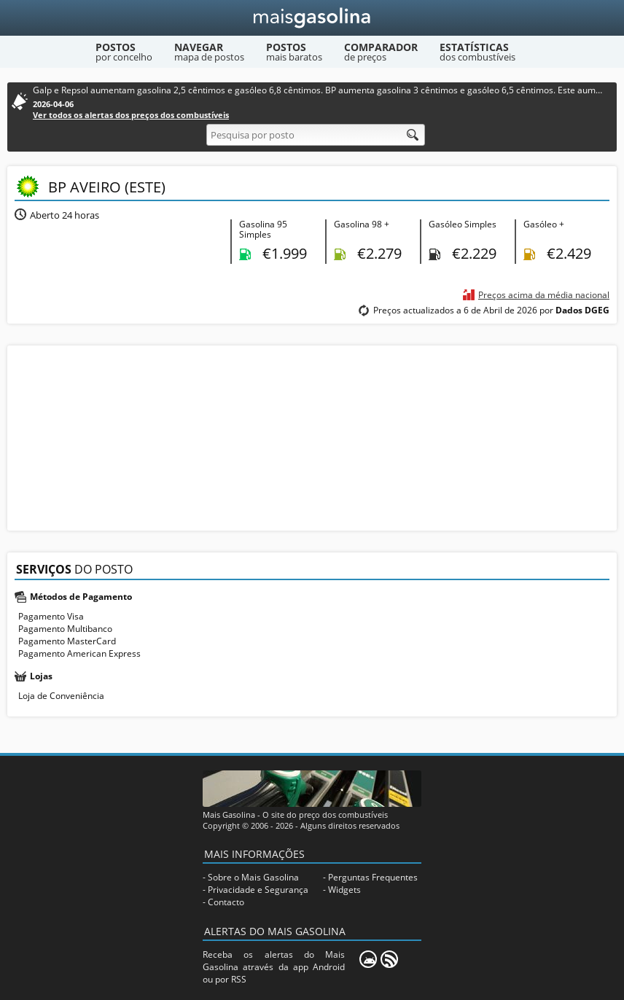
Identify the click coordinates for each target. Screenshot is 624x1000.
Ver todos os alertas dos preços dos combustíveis (131, 114)
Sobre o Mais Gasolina (253, 877)
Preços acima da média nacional (543, 295)
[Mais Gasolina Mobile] (368, 959)
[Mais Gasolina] (312, 17)
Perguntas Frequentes (373, 877)
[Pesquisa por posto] (315, 135)
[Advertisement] (312, 436)
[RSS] (389, 959)
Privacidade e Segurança (258, 889)
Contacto (226, 902)
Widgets (344, 889)
